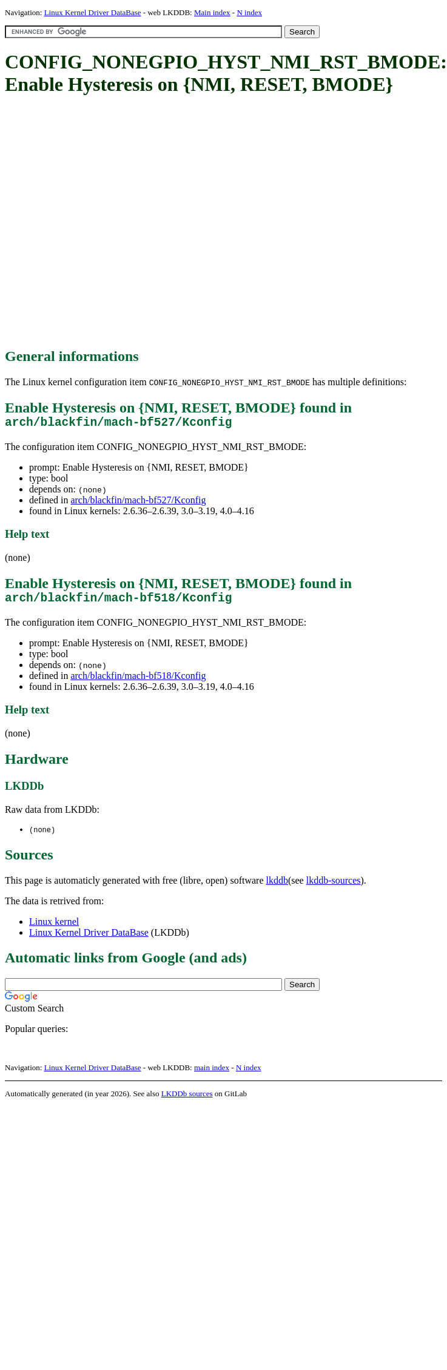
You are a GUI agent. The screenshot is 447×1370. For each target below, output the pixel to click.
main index (211, 1074)
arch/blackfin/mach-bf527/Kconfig (138, 503)
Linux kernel (54, 928)
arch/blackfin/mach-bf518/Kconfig (138, 682)
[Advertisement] (113, 222)
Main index (212, 12)
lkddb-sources (333, 887)
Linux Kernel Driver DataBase (92, 12)
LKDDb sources (187, 1100)
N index (249, 12)
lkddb (277, 887)
